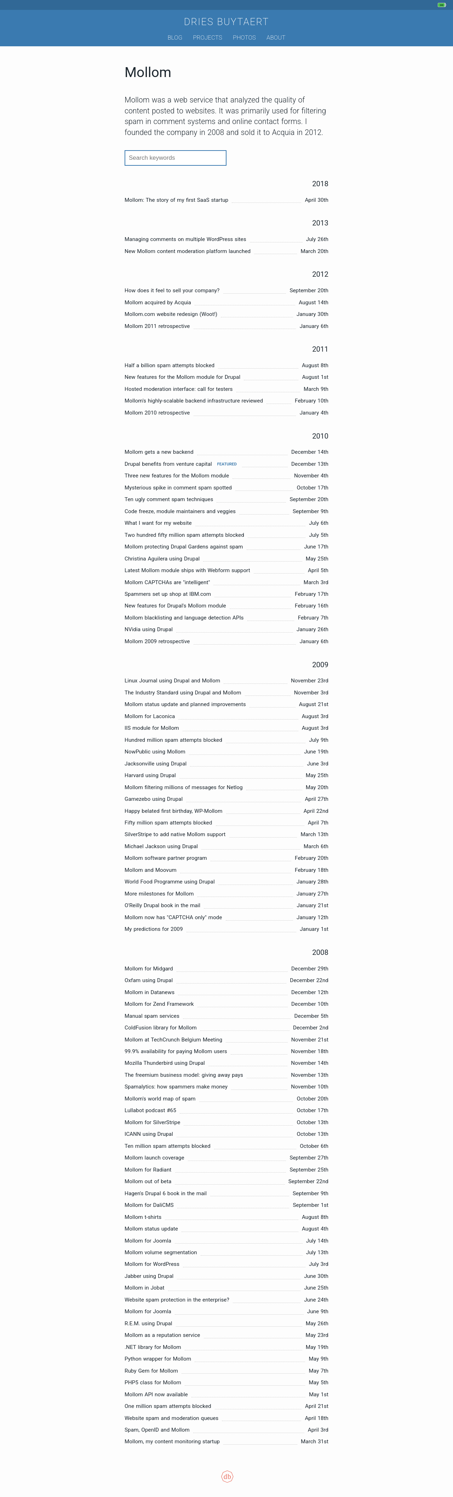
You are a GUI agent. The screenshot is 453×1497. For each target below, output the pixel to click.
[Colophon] (226, 1481)
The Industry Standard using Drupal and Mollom (183, 692)
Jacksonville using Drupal (156, 764)
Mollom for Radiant (148, 1170)
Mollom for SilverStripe (152, 1122)
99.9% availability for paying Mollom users (176, 1051)
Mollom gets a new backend (159, 452)
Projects (207, 37)
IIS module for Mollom (152, 728)
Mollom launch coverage (154, 1158)
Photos (244, 37)
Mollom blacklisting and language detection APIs (184, 618)
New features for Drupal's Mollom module (175, 606)
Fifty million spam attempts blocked (168, 823)
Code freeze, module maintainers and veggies (180, 511)
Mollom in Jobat (145, 1288)
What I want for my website (158, 523)
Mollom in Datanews (149, 992)
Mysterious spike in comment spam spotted (178, 488)
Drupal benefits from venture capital (168, 464)
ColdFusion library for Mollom (161, 1028)
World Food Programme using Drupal (170, 882)
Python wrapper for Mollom (158, 1359)
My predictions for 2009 (154, 929)
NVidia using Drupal (149, 629)
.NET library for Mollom (153, 1347)
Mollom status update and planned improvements (185, 704)
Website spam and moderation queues (171, 1418)
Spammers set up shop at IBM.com (168, 594)
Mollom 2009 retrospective (157, 641)
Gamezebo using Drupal (154, 799)
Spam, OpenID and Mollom (157, 1430)
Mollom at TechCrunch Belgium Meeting (173, 1040)
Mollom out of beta (148, 1181)
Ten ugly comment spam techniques (169, 499)
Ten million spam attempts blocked (168, 1146)
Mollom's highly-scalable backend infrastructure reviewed (194, 401)
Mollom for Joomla (148, 1241)
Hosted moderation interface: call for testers (179, 389)
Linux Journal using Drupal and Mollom (172, 680)
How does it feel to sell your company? (172, 290)
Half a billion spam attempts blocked (169, 365)
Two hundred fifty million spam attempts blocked (184, 535)
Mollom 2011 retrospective (157, 326)
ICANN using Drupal (149, 1134)
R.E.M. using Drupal (148, 1323)
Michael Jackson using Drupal (161, 846)
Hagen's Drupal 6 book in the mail (166, 1193)
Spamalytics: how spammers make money (176, 1087)
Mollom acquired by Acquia (158, 302)
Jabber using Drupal (149, 1276)
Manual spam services (152, 1016)
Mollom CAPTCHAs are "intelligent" (167, 582)
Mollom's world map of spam (160, 1099)
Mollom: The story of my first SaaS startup (176, 200)
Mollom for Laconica (150, 716)
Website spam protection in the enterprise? (177, 1300)
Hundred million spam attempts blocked (173, 740)
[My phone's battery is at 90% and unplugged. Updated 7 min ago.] (442, 5)
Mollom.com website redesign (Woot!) (171, 314)
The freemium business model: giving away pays (184, 1075)
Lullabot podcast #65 (150, 1110)
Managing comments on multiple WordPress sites (185, 239)
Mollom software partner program (166, 858)
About (275, 37)
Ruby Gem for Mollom (151, 1371)
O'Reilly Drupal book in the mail (162, 905)
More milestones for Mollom (159, 894)
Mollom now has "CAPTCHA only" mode (173, 917)
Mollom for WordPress (152, 1264)
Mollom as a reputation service (162, 1335)
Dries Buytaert (226, 22)
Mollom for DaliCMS (149, 1205)
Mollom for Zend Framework (159, 1004)
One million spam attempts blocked (168, 1406)
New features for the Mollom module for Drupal (182, 377)
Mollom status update (151, 1229)
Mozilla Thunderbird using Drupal (165, 1063)
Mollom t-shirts (143, 1217)
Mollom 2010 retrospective (157, 413)
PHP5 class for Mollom (153, 1382)
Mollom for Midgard (149, 968)
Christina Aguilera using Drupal (162, 559)
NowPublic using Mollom (155, 751)
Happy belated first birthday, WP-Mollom (173, 811)
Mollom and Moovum (151, 870)
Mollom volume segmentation (161, 1252)
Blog (174, 37)
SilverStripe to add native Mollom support (175, 834)
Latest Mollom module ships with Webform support (187, 570)
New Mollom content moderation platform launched (188, 251)
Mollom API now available (156, 1394)
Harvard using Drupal (150, 775)
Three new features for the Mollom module (177, 475)
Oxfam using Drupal (149, 980)
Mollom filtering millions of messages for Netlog (184, 787)
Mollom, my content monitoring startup (172, 1441)
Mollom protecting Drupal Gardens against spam (184, 547)
